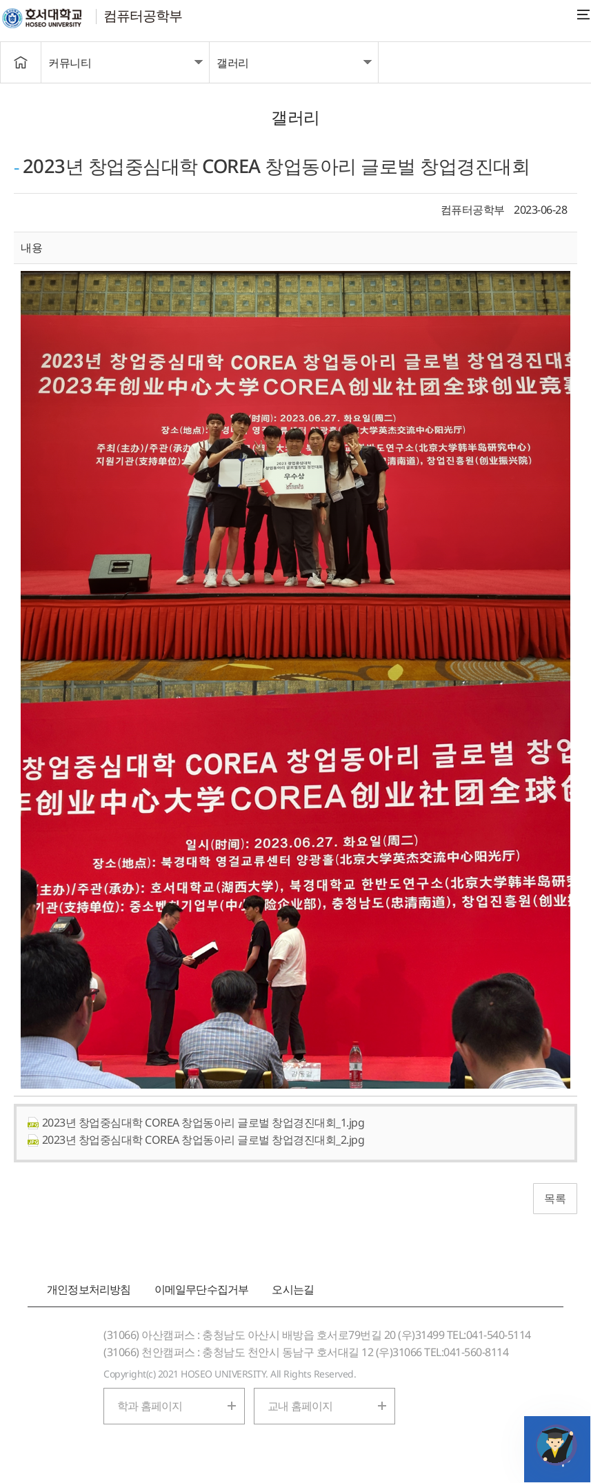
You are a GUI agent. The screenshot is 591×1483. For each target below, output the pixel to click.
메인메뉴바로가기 (0, 0)
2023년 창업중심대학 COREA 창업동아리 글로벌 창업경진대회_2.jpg (195, 1139)
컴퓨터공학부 (142, 15)
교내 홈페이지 (300, 1405)
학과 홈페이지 (149, 1405)
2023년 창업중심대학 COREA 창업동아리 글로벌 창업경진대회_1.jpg (195, 1122)
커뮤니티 (69, 62)
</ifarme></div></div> (556, 1445)
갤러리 (233, 62)
